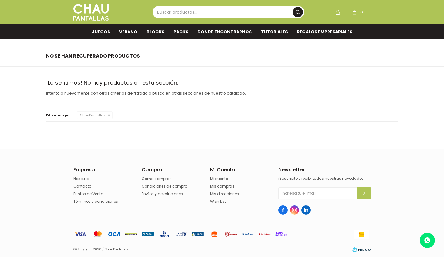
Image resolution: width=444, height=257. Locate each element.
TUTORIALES (274, 32)
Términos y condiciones (95, 201)
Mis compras (222, 186)
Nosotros (81, 178)
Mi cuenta (219, 178)
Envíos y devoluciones (162, 193)
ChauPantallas (93, 115)
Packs (180, 32)
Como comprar (156, 178)
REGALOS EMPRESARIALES (324, 32)
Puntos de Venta (88, 193)
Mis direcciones (224, 193)
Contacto (82, 186)
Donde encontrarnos (224, 32)
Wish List (218, 201)
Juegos (101, 32)
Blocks (155, 32)
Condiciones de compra (164, 186)
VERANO (128, 32)
